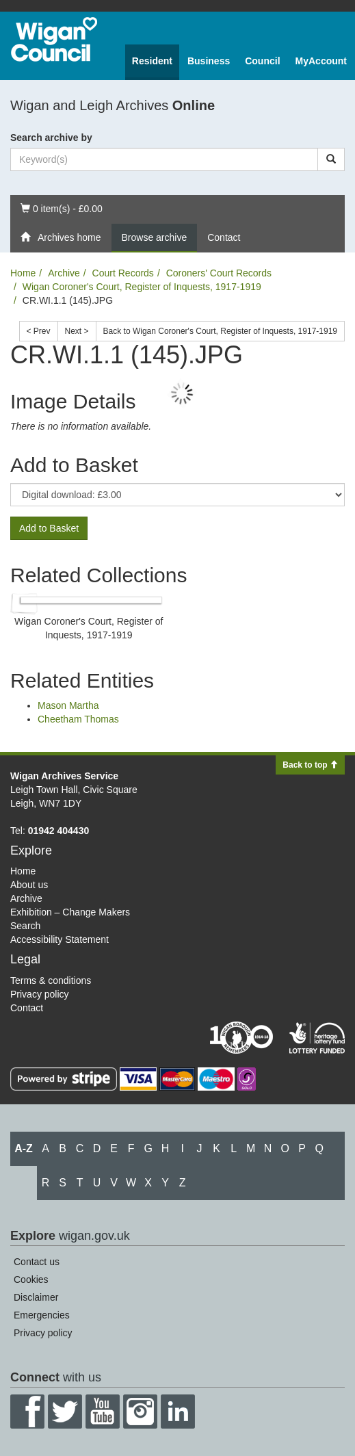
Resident (152, 60)
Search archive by (51, 137)
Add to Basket (49, 528)
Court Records (123, 273)
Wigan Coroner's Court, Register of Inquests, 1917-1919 (142, 286)
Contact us (37, 1261)
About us (29, 884)
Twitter (65, 1411)
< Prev (39, 331)
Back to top (310, 765)
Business (208, 60)
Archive (64, 273)
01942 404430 (59, 830)
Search (25, 925)
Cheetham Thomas (78, 719)
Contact (223, 237)
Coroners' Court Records (219, 273)
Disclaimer (36, 1297)
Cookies (31, 1279)
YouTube (103, 1411)
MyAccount (321, 60)
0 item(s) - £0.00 (61, 207)
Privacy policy (39, 994)
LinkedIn (178, 1411)
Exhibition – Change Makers (70, 912)
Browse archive (154, 237)
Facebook (27, 1411)
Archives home (61, 237)
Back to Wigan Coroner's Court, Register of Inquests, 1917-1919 (220, 331)
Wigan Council (54, 39)
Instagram (140, 1411)
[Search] (331, 159)
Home (23, 273)
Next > (77, 331)
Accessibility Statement (59, 939)
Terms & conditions (50, 980)
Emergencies (42, 1315)
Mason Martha (68, 705)
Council (262, 60)
